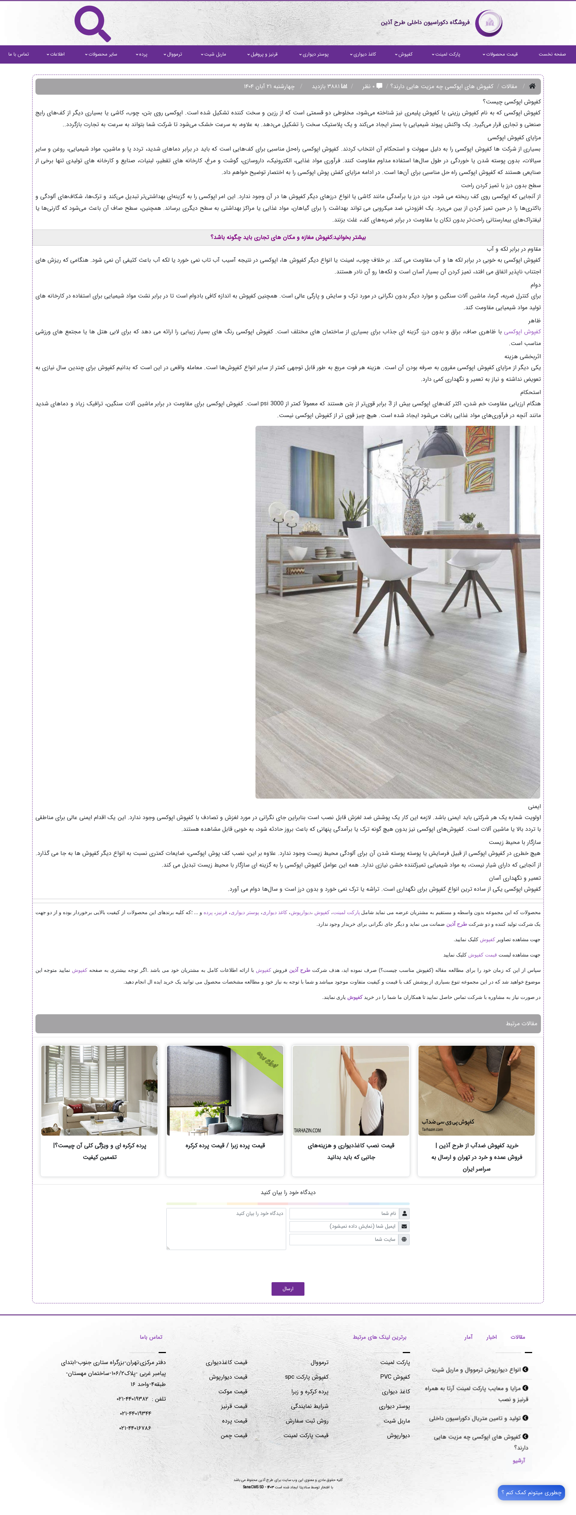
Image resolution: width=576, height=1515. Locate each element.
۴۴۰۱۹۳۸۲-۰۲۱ (132, 1399)
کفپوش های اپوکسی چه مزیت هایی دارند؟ (480, 1441)
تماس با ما (18, 54)
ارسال (288, 1289)
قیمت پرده (234, 1420)
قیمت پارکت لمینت (306, 1435)
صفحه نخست (552, 54)
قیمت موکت (232, 1391)
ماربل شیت (213, 54)
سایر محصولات (101, 54)
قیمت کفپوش (482, 955)
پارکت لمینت (446, 54)
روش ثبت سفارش (307, 1420)
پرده (141, 54)
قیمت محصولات (500, 54)
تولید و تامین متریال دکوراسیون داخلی (478, 1418)
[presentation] (354, 1264)
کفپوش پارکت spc (307, 1377)
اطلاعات (56, 54)
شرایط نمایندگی (310, 1406)
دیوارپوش (301, 912)
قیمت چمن (234, 1435)
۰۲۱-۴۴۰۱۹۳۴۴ (135, 1413)
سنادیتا (304, 1487)
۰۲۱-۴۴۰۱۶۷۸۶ (135, 1428)
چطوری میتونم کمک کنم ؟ (531, 1492)
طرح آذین (456, 924)
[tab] (518, 1338)
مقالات (509, 86)
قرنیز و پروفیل (262, 54)
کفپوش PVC (395, 1377)
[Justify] (517, 1460)
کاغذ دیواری (363, 54)
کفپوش (404, 54)
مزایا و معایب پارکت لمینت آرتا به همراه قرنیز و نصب (476, 1395)
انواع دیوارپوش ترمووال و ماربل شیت (479, 1371)
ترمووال (173, 54)
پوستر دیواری (314, 54)
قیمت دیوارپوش (228, 1377)
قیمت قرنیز (234, 1406)
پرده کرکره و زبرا (310, 1391)
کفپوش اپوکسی (522, 331)
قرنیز (221, 912)
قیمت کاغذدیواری (226, 1362)
